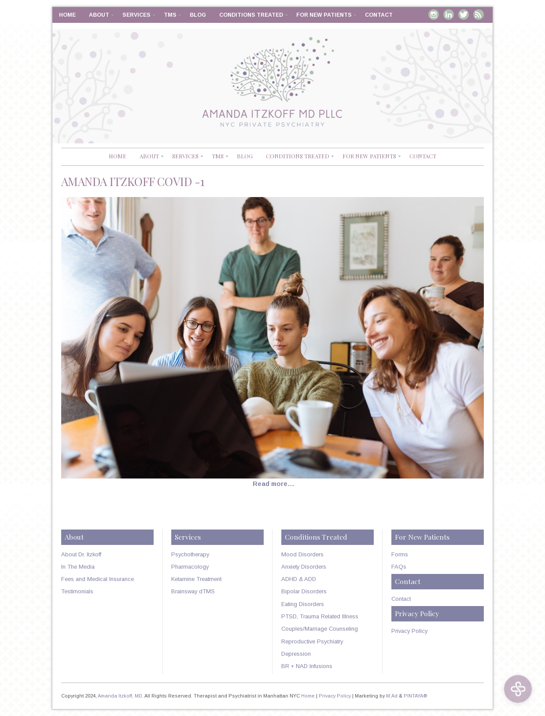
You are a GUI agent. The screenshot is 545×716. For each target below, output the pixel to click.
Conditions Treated (251, 15)
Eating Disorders (302, 604)
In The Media (78, 566)
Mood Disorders (302, 554)
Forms (399, 554)
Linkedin (448, 14)
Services (136, 15)
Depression (296, 653)
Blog (198, 15)
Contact (379, 15)
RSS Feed (478, 14)
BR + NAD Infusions (306, 666)
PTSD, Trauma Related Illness (319, 616)
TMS (170, 15)
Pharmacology (190, 566)
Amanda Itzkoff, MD (120, 695)
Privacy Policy (409, 631)
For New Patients (324, 15)
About (99, 15)
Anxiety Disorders (303, 566)
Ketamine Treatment (196, 579)
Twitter (463, 14)
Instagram (433, 14)
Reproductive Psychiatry (312, 641)
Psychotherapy (190, 554)
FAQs (398, 566)
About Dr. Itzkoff (81, 554)
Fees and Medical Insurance (97, 579)
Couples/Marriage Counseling (319, 628)
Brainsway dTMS (193, 591)
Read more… (274, 483)
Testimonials (77, 591)
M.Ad (392, 695)
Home (67, 15)
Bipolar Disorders (304, 591)
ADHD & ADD (298, 579)
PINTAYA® (415, 695)
